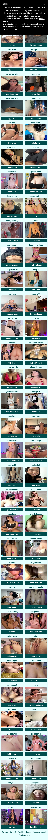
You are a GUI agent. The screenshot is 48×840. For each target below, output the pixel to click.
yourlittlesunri (12, 392)
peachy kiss (12, 318)
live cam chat (36, 70)
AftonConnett (36, 661)
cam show (36, 485)
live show (36, 241)
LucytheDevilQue (36, 245)
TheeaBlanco (12, 196)
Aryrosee (12, 49)
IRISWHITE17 (12, 147)
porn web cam (36, 192)
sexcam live (36, 436)
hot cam (36, 803)
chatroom (12, 192)
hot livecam (12, 607)
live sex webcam (12, 461)
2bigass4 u (36, 734)
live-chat (12, 143)
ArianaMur (36, 74)
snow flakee (36, 489)
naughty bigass (36, 98)
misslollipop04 (36, 367)
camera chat (12, 167)
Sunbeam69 (12, 441)
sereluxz (12, 416)
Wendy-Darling (12, 221)
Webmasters (25, 835)
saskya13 (12, 465)
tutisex (12, 587)
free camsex (12, 436)
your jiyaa (12, 709)
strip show (35, 656)
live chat (36, 754)
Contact (13, 832)
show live (36, 94)
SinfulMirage (36, 441)
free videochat (12, 412)
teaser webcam (12, 265)
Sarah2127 (36, 709)
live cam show (36, 45)
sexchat (12, 632)
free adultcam (36, 314)
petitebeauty (36, 758)
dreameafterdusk (36, 343)
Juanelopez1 (12, 685)
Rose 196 (36, 294)
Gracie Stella (36, 172)
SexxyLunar (36, 49)
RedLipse (36, 269)
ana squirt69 (36, 807)
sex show (36, 510)
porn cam (12, 45)
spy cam (12, 70)
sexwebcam (12, 290)
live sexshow (35, 681)
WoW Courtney (12, 612)
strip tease (12, 363)
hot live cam (36, 729)
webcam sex (36, 387)
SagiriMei (12, 172)
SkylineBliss (36, 563)
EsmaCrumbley (36, 538)
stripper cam (12, 216)
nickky (12, 343)
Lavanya (12, 563)
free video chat (12, 94)
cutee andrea (35, 196)
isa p (36, 685)
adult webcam (36, 265)
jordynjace (12, 783)
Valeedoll (36, 465)
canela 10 (36, 147)
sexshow (36, 338)
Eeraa (36, 221)
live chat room (36, 167)
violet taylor (12, 734)
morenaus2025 (12, 98)
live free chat (35, 534)
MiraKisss (12, 807)
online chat (36, 118)
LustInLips (12, 758)
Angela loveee (36, 514)
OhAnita (36, 318)
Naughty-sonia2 (12, 367)
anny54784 (12, 538)
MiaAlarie (12, 514)
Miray (36, 636)
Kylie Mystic (12, 636)
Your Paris (36, 416)
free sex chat (12, 314)
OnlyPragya (12, 661)
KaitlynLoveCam (12, 269)
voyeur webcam (36, 705)
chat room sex (36, 607)
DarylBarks (36, 612)
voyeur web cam (12, 510)
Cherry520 (36, 392)
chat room (36, 290)
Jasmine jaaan (12, 489)
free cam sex (12, 558)
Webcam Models (39, 832)
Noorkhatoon (12, 245)
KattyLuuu (36, 783)
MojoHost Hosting (24, 832)
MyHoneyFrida (12, 74)
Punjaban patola (36, 587)
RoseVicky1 (36, 123)
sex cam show (12, 338)
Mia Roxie (12, 294)
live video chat (36, 827)
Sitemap (5, 832)
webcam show (12, 778)
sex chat (12, 705)
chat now (36, 143)
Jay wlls (12, 123)
